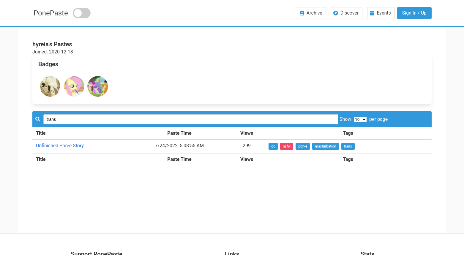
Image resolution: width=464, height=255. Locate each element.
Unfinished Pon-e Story (60, 145)
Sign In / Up (414, 13)
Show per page (364, 119)
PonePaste (51, 13)
